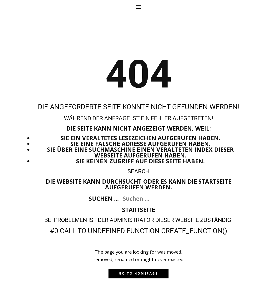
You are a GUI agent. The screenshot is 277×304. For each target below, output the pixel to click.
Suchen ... (104, 198)
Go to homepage (138, 273)
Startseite (138, 210)
